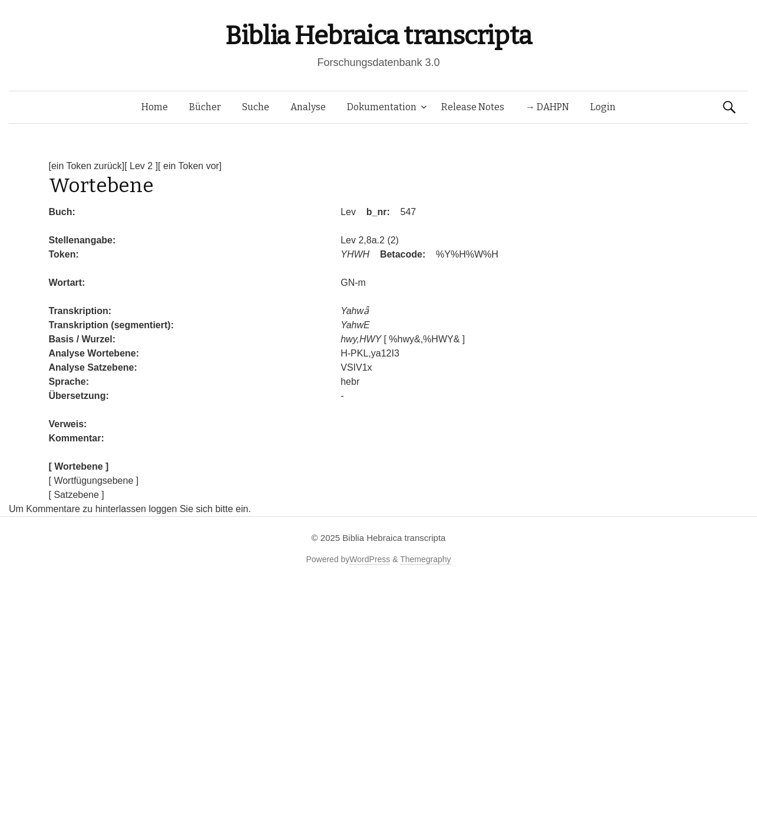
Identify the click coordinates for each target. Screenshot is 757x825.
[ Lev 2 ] (141, 166)
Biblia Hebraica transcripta (378, 36)
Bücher (205, 107)
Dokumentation (381, 107)
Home (154, 107)
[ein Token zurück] (87, 166)
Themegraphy (425, 559)
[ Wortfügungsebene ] (94, 481)
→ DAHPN (547, 107)
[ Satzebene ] (76, 495)
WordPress (369, 559)
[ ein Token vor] (190, 166)
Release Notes (472, 107)
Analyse (308, 107)
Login (603, 107)
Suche (255, 107)
